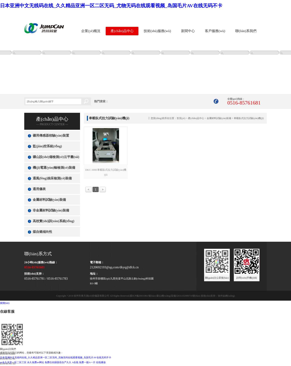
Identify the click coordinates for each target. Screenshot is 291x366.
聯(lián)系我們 (245, 31)
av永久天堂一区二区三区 (13, 362)
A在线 (75, 362)
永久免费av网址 (35, 362)
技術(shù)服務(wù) (157, 31)
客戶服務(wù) (215, 31)
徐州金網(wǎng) (226, 295)
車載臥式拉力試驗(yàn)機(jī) (249, 118)
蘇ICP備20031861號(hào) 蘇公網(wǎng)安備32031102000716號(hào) (165, 295)
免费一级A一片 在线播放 (92, 362)
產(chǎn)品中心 (122, 31)
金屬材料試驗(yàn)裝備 (219, 118)
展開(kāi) (4, 303)
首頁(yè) (181, 118)
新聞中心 (188, 31)
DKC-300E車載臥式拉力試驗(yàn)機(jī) (106, 172)
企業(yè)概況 (90, 31)
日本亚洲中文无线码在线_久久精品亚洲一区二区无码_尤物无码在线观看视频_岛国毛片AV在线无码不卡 (111, 5)
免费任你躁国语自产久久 (58, 362)
